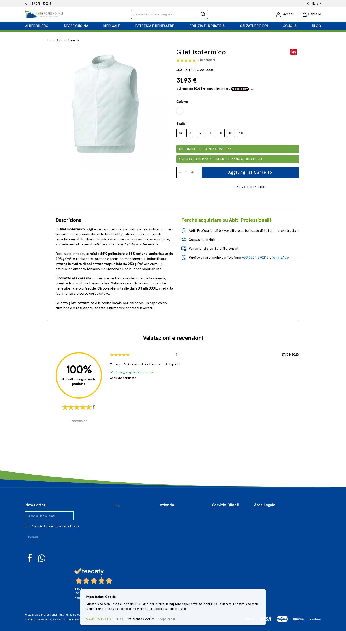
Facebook (30, 558)
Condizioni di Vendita (271, 521)
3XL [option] (241, 133)
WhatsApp (280, 257)
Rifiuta (118, 619)
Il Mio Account (223, 528)
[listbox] (237, 112)
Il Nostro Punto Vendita (179, 521)
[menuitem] (36, 26)
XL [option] (220, 133)
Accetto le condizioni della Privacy (55, 526)
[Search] (203, 14)
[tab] (173, 26)
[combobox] (169, 14)
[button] (314, 3)
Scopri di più (166, 619)
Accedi (288, 14)
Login (216, 514)
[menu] (173, 26)
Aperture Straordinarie (178, 535)
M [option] (200, 133)
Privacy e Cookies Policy (273, 535)
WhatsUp (42, 558)
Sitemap (219, 549)
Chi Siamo (168, 514)
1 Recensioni (206, 60)
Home (51, 40)
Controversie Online (270, 542)
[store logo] (44, 14)
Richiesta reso (223, 542)
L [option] (210, 133)
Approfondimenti (174, 542)
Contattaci (168, 528)
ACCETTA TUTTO (98, 619)
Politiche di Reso (267, 528)
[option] (179, 110)
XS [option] (180, 133)
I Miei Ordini (221, 535)
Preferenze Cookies (140, 619)
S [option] (190, 133)
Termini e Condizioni (270, 514)
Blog (116, 505)
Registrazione (223, 521)
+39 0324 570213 (40, 3)
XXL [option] (231, 133)
